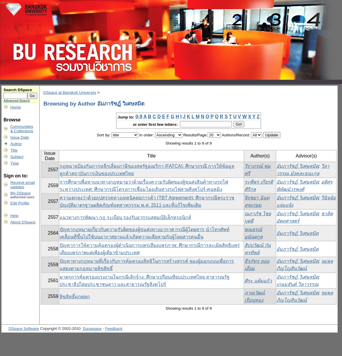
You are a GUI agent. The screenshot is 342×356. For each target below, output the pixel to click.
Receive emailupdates (22, 184)
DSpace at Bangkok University (69, 92)
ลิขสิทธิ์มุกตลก (75, 296)
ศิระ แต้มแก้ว (258, 280)
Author (16, 144)
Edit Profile (19, 203)
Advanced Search (17, 100)
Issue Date (19, 137)
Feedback (113, 328)
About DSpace (23, 222)
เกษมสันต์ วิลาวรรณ (297, 284)
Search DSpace (18, 90)
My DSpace (20, 193)
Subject (16, 157)
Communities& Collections (21, 128)
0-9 (138, 116)
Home (15, 107)
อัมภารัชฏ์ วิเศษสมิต (297, 166)
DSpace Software (24, 328)
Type (14, 163)
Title (14, 150)
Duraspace (92, 328)
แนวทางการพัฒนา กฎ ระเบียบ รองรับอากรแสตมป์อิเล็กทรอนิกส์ (125, 217)
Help (14, 215)
